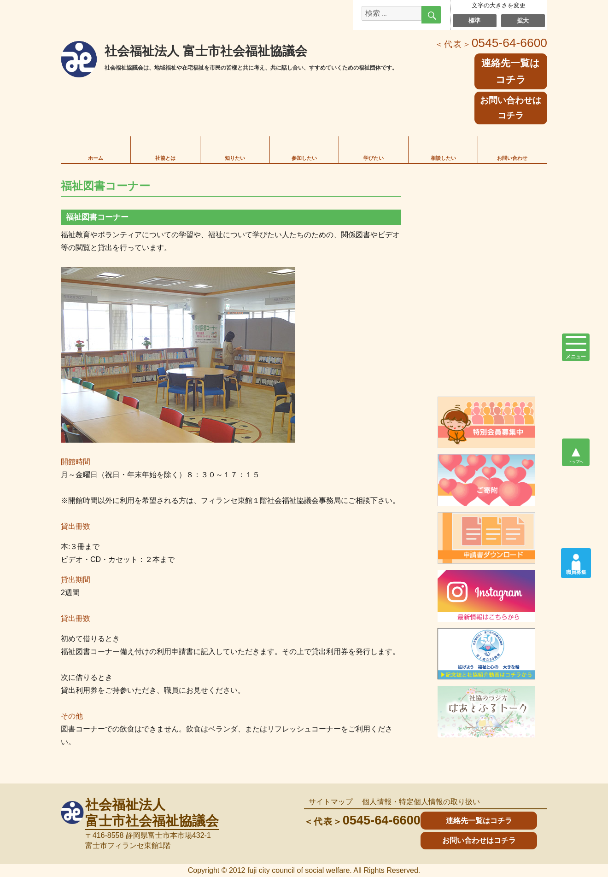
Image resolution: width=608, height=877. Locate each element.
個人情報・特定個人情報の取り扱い (421, 802)
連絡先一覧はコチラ (479, 820)
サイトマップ (331, 802)
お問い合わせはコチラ (510, 107)
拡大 (523, 20)
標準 (474, 20)
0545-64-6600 (491, 43)
